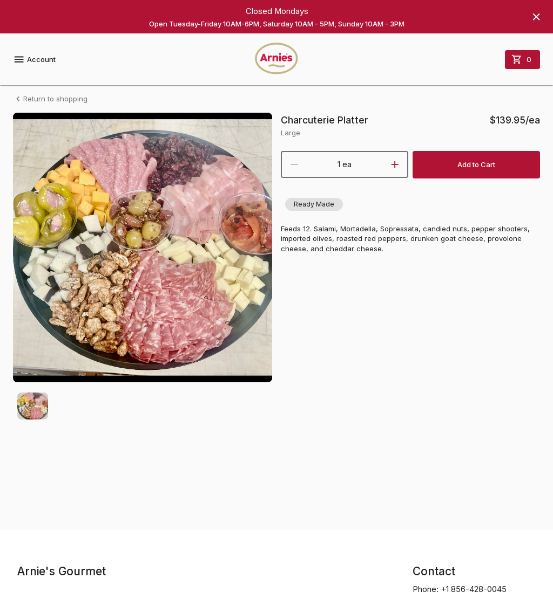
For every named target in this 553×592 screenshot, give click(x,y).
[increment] (394, 164)
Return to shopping (50, 99)
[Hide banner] (536, 16)
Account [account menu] (34, 59)
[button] (314, 204)
